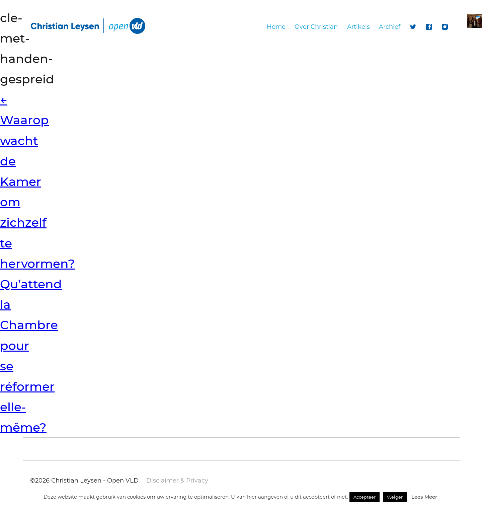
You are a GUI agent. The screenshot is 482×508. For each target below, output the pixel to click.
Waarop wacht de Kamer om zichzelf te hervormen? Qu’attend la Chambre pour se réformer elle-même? (37, 263)
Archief (389, 26)
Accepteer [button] (364, 497)
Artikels (358, 26)
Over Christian (316, 26)
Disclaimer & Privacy (177, 480)
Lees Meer (424, 497)
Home (276, 26)
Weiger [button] (395, 497)
